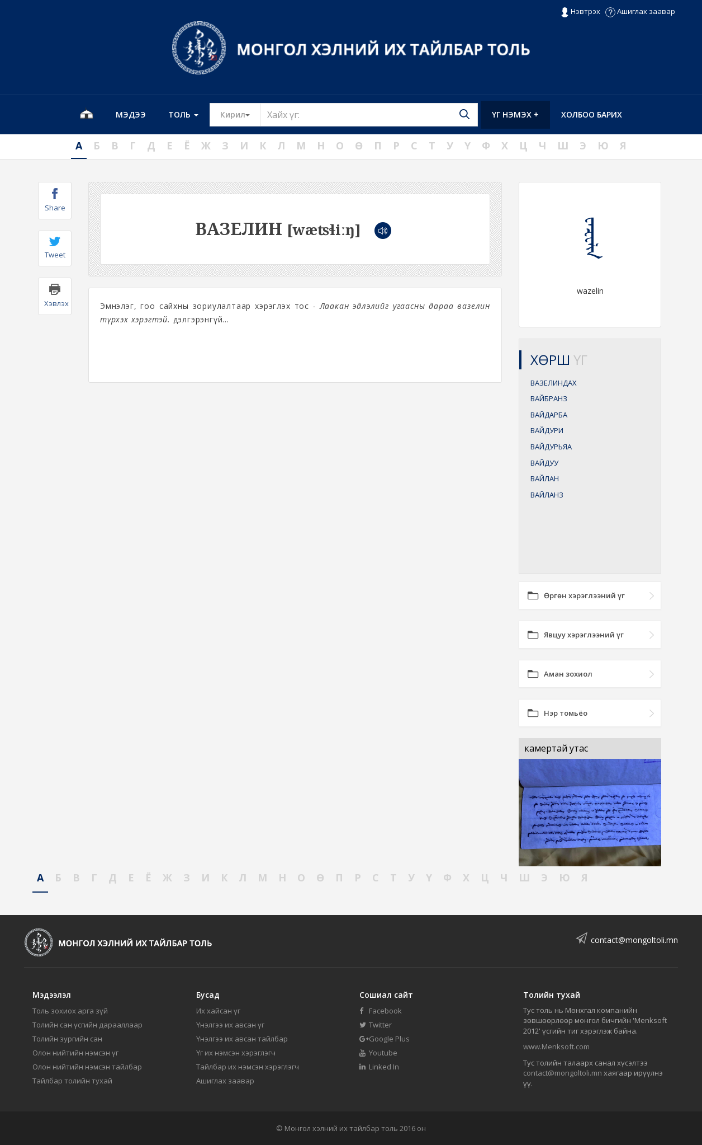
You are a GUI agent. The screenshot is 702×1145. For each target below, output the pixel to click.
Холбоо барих (591, 114)
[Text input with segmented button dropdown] (369, 114)
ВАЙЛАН (544, 478)
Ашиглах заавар (640, 11)
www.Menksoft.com (556, 1046)
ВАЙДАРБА (548, 415)
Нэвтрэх (580, 11)
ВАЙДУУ (544, 463)
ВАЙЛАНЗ (546, 495)
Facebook (380, 1011)
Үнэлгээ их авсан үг (230, 1025)
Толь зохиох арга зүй (70, 1011)
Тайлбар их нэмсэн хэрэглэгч (247, 1067)
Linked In (379, 1067)
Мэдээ (131, 114)
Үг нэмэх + (515, 114)
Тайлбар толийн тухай (72, 1081)
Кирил (240, 114)
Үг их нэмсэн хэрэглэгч (236, 1053)
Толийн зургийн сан (67, 1039)
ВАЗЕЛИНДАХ (553, 383)
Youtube (378, 1053)
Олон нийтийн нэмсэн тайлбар (87, 1067)
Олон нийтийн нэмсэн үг (75, 1053)
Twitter (375, 1025)
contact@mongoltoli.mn (634, 940)
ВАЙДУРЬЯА (551, 447)
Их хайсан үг (218, 1011)
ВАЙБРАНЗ (548, 398)
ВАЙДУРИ (546, 430)
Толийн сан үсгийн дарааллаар (87, 1025)
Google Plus (384, 1039)
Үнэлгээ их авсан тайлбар (242, 1039)
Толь (183, 114)
